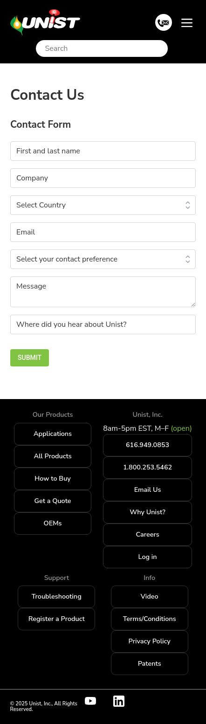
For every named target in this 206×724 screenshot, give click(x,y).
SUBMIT (29, 357)
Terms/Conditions (149, 618)
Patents (149, 663)
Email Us (147, 489)
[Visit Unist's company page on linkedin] (124, 701)
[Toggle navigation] (187, 22)
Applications (53, 433)
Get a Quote (52, 500)
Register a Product (56, 618)
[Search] (104, 48)
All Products (52, 456)
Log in (147, 556)
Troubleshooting (57, 596)
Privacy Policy (150, 641)
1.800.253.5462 (147, 467)
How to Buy (52, 478)
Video (149, 596)
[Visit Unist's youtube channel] (96, 701)
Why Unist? (147, 512)
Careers (147, 534)
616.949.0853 (147, 444)
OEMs (53, 523)
